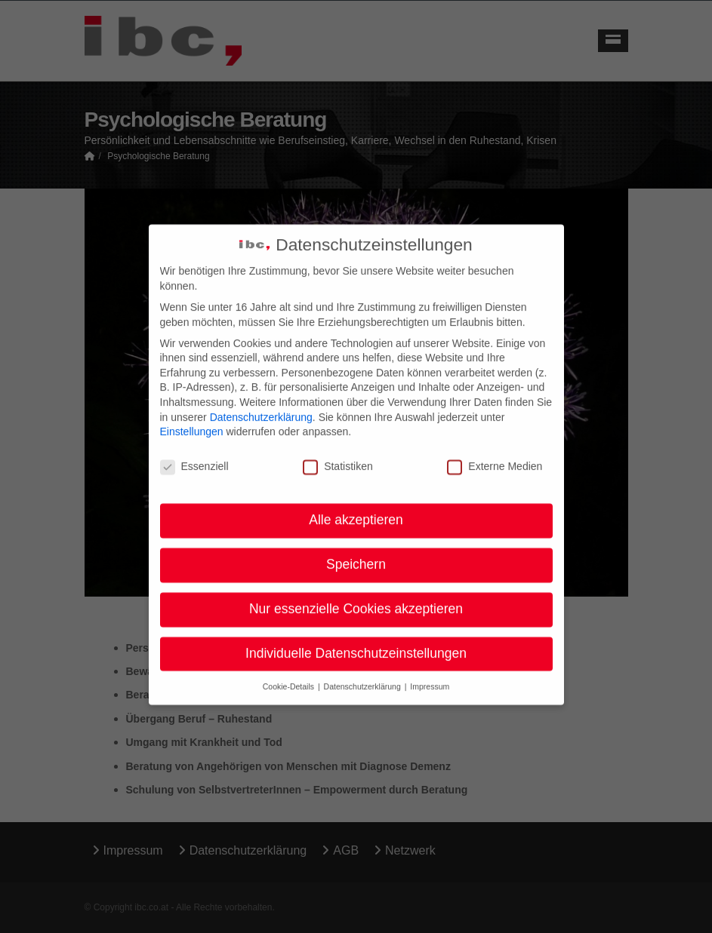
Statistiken (338, 455)
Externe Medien (494, 455)
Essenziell (194, 455)
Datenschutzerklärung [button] (363, 674)
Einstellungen (191, 420)
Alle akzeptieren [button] (356, 507)
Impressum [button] (429, 674)
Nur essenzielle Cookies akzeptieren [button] (356, 596)
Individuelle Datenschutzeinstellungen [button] (356, 641)
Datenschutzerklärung (261, 405)
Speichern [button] (356, 552)
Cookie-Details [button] (289, 674)
